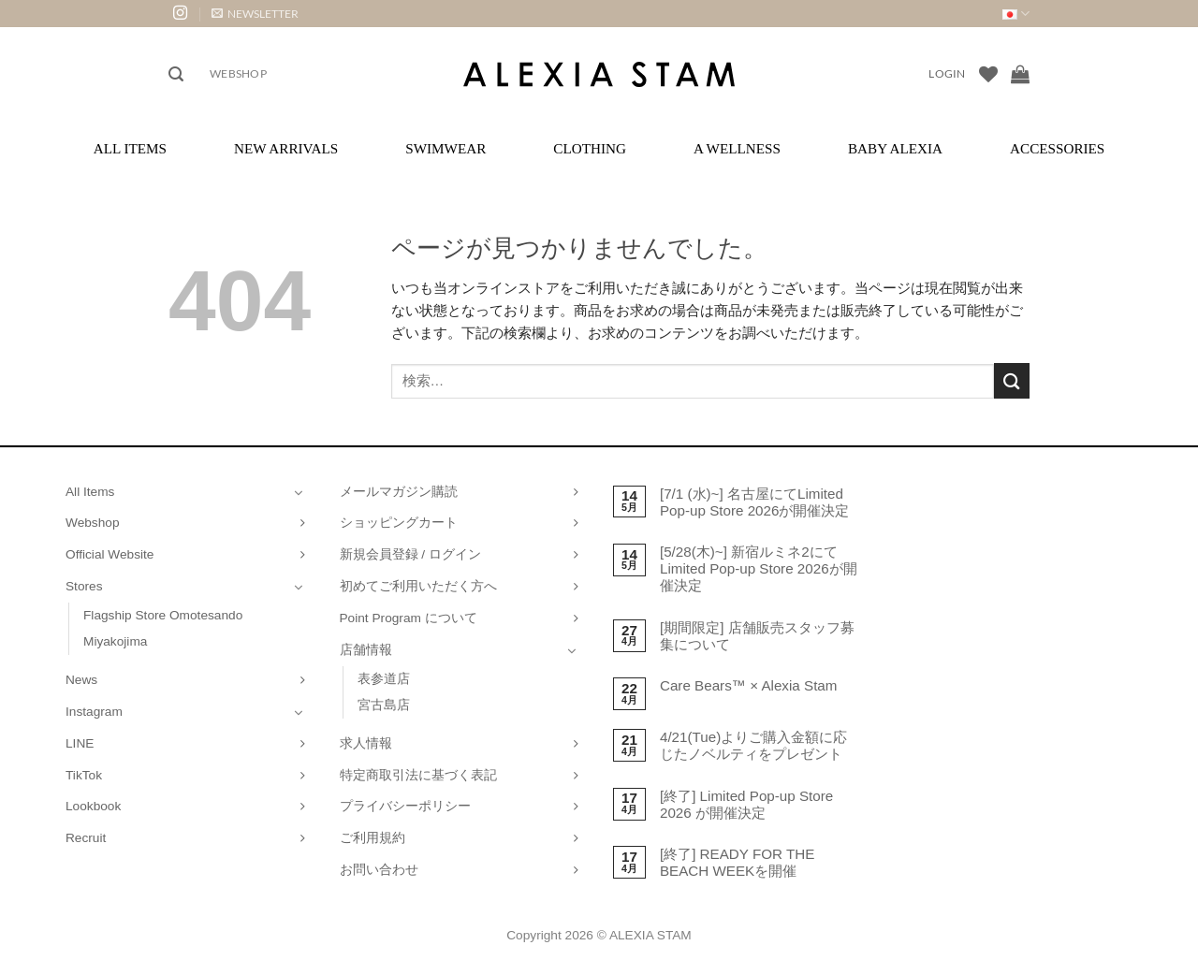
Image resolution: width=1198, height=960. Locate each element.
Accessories (1057, 148)
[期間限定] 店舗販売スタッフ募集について (757, 635)
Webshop (238, 73)
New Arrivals (286, 148)
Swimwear (445, 148)
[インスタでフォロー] (180, 14)
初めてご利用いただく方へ (418, 586)
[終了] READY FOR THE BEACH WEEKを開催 (737, 862)
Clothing (589, 148)
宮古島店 (384, 705)
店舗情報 (366, 650)
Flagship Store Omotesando (162, 615)
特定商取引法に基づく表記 (418, 775)
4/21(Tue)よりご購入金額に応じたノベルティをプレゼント (753, 745)
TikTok (84, 775)
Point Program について (408, 618)
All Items (130, 148)
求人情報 (366, 743)
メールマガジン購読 (399, 492)
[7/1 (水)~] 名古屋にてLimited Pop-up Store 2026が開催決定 (755, 502)
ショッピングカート (399, 523)
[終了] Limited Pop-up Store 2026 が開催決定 (746, 804)
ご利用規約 (372, 838)
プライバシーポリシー (405, 806)
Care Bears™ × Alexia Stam (749, 685)
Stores (84, 586)
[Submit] (1012, 380)
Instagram (94, 712)
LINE (80, 743)
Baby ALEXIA (895, 148)
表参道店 (384, 679)
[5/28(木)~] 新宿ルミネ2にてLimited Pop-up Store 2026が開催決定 (758, 568)
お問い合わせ (379, 870)
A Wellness (737, 148)
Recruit (86, 838)
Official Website (109, 554)
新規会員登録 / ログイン (410, 554)
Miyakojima (115, 641)
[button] (255, 13)
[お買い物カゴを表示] (1020, 74)
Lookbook (93, 806)
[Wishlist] (988, 74)
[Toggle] (298, 492)
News (81, 680)
